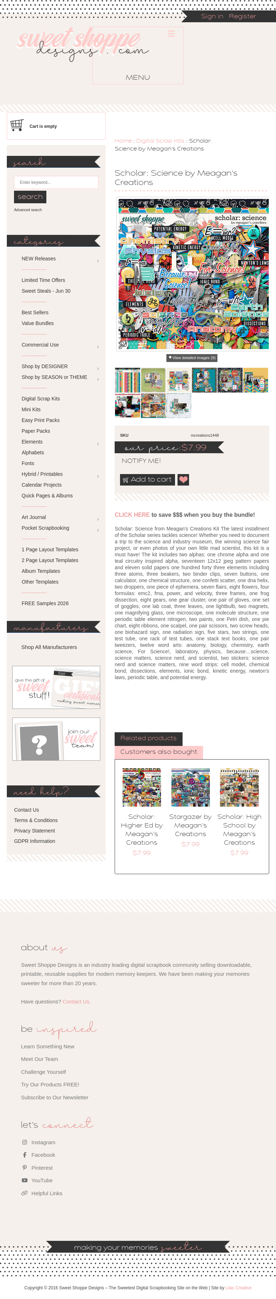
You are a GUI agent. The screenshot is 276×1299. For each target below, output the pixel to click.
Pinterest (36, 1168)
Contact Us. (77, 1001)
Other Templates (40, 582)
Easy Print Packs (41, 420)
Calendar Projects (41, 485)
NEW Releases (39, 258)
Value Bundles (38, 323)
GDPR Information (34, 841)
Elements (32, 442)
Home (123, 141)
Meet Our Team (39, 1059)
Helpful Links (41, 1193)
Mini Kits (31, 409)
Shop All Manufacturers (49, 647)
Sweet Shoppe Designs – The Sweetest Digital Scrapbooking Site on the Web (89, 57)
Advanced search (28, 210)
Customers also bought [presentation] (158, 752)
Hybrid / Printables (42, 474)
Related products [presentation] (148, 739)
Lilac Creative (239, 1287)
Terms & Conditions (36, 820)
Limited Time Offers (43, 280)
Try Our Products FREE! (50, 1084)
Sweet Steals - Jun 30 (46, 291)
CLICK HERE (132, 515)
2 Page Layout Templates (50, 560)
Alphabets (33, 452)
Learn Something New (47, 1046)
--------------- (34, 269)
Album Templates (41, 571)
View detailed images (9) (194, 358)
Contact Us (26, 810)
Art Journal (34, 517)
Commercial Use (40, 345)
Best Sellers (35, 312)
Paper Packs (36, 431)
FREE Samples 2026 (45, 603)
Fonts (28, 463)
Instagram (38, 1142)
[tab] (149, 739)
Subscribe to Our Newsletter (54, 1097)
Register (242, 17)
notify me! (135, 461)
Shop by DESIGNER (45, 366)
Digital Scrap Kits (160, 141)
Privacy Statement (34, 831)
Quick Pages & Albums (47, 495)
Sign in (212, 17)
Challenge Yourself (43, 1072)
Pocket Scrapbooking (45, 528)
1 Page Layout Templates (50, 549)
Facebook (38, 1155)
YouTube (36, 1180)
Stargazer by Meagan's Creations (190, 826)
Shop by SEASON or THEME (54, 377)
